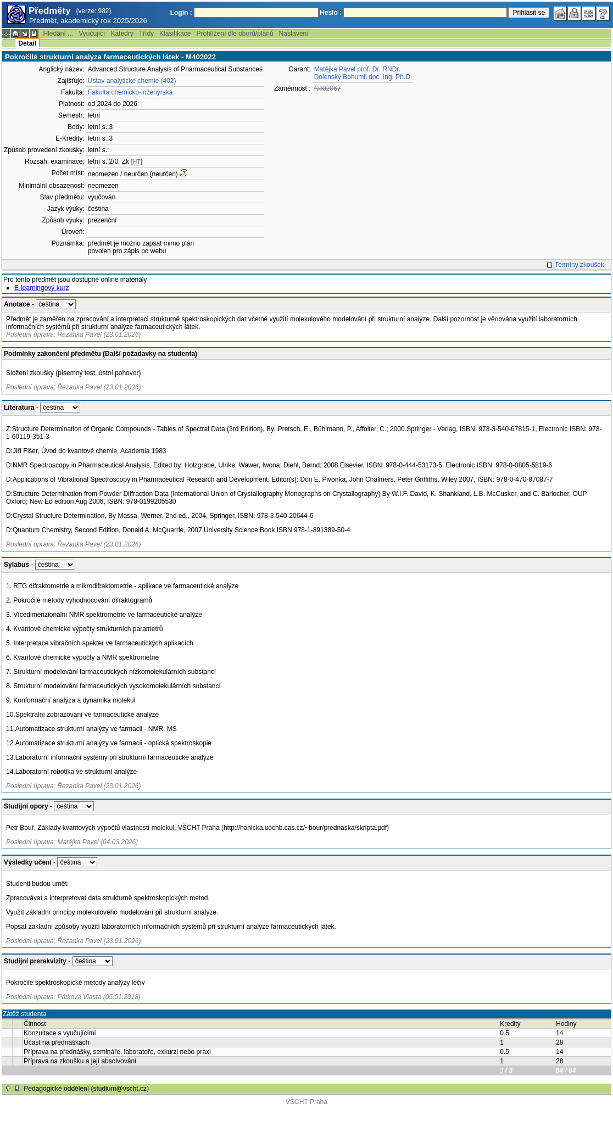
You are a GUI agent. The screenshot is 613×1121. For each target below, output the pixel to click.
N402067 (327, 88)
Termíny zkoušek (579, 265)
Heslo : (331, 12)
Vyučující (92, 33)
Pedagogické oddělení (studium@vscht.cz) (86, 1088)
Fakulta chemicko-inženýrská (130, 92)
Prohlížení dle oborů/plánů (234, 33)
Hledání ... (58, 33)
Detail (27, 43)
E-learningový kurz (41, 288)
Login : (181, 12)
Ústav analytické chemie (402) (132, 81)
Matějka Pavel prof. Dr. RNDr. (357, 69)
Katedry (121, 33)
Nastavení (294, 33)
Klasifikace (175, 33)
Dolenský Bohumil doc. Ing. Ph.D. (363, 77)
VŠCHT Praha (306, 1102)
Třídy (146, 33)
